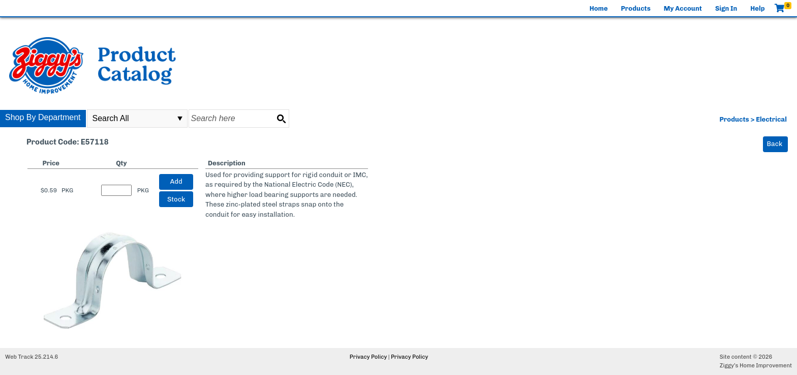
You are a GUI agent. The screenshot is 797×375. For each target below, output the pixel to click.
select (180, 118)
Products (636, 8)
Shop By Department (43, 117)
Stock (176, 199)
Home (599, 8)
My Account (683, 8)
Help (757, 8)
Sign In (726, 8)
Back (775, 144)
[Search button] (281, 118)
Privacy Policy (368, 357)
